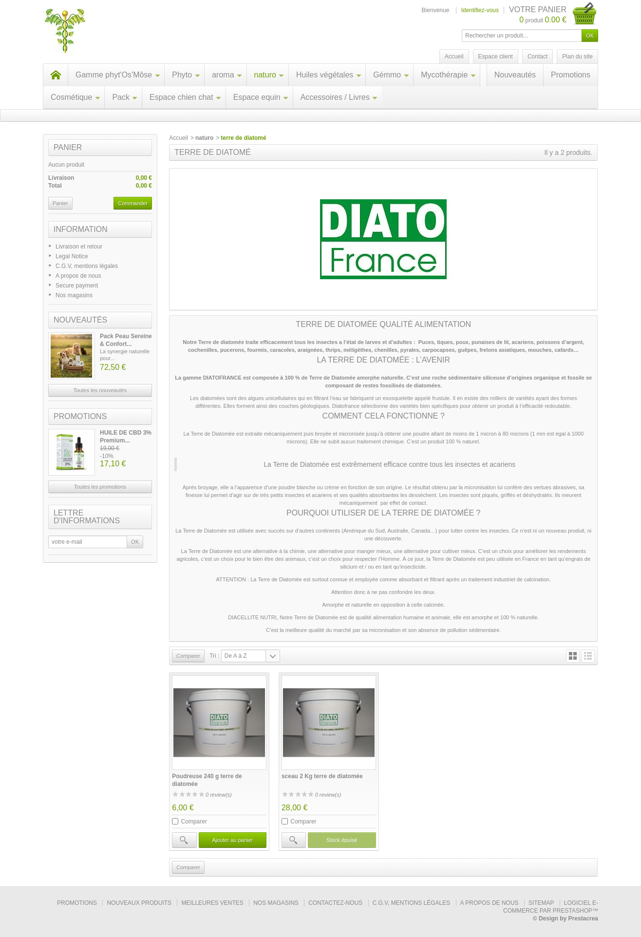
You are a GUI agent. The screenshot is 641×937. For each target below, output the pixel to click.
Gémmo (391, 75)
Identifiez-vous (480, 10)
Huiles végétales (328, 75)
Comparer (194, 821)
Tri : (214, 655)
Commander (133, 203)
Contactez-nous (335, 902)
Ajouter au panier (232, 840)
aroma (227, 75)
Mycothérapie (448, 75)
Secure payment (77, 285)
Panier (68, 147)
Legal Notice (72, 256)
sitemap (541, 902)
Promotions (570, 75)
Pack (125, 97)
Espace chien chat (186, 97)
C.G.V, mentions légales (87, 266)
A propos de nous (78, 275)
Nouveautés (515, 75)
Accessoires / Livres (339, 97)
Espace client (495, 56)
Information (81, 229)
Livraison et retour (79, 246)
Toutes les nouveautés (100, 390)
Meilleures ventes (212, 902)
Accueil (178, 137)
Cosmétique (75, 97)
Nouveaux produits (139, 902)
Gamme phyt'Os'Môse (117, 75)
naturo (269, 75)
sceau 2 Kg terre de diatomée (322, 776)
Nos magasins (74, 295)
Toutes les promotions (100, 487)
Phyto (186, 75)
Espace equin (261, 97)
